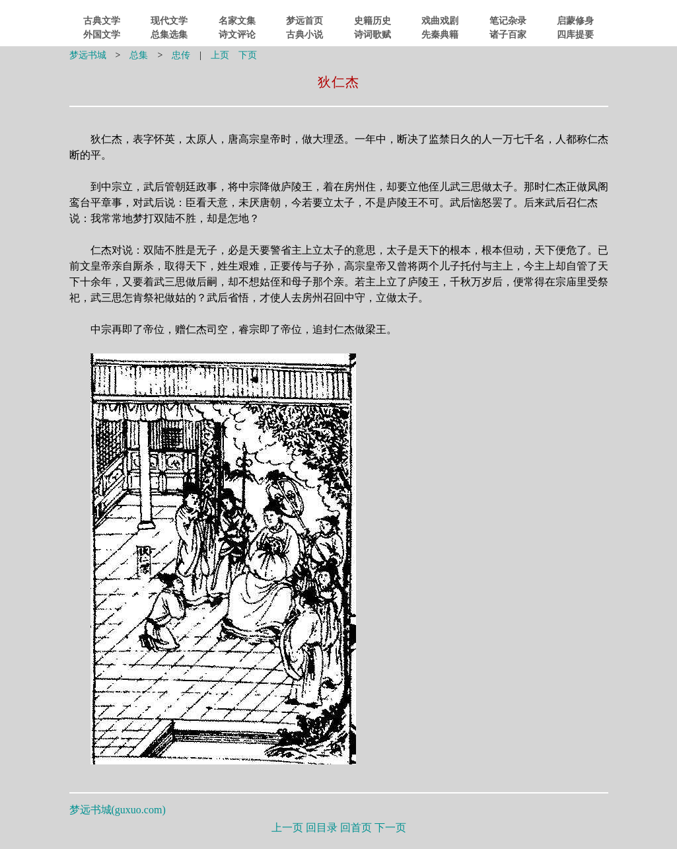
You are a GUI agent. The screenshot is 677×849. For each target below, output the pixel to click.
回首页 (356, 827)
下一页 (390, 827)
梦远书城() (117, 809)
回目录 (322, 827)
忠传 (181, 55)
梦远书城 (87, 55)
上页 (220, 55)
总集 (138, 55)
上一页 (287, 827)
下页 (247, 55)
